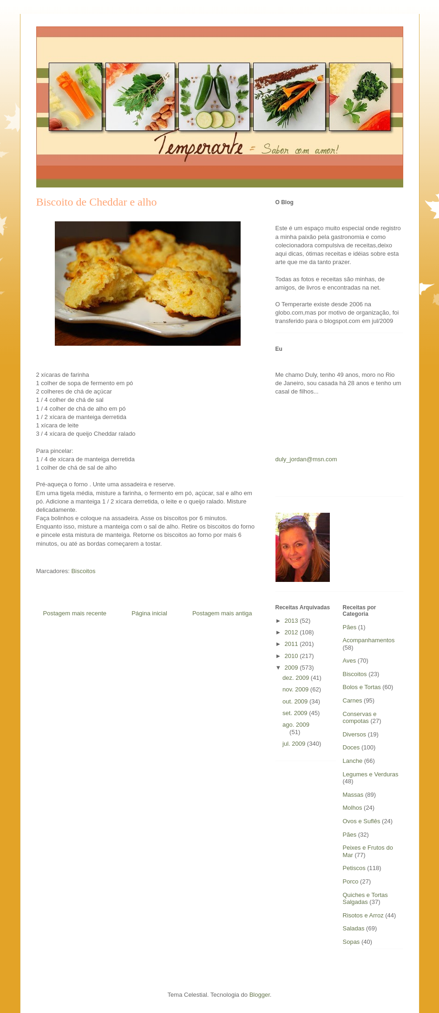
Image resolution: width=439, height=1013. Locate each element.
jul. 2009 (294, 743)
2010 (292, 655)
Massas (353, 794)
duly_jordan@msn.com (306, 459)
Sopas (351, 941)
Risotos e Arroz (363, 915)
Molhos (352, 807)
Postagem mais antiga (222, 613)
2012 (292, 632)
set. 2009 (295, 713)
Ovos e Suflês (361, 821)
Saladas (354, 928)
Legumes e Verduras (371, 774)
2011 (292, 643)
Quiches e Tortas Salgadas (365, 898)
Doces (351, 747)
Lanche (353, 760)
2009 (292, 667)
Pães (350, 627)
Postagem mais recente (75, 613)
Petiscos (354, 868)
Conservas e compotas (360, 717)
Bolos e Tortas (362, 687)
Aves (349, 660)
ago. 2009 (295, 724)
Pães (350, 834)
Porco (351, 881)
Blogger (259, 994)
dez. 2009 (296, 677)
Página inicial (149, 613)
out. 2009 (295, 701)
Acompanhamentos (369, 640)
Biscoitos (83, 571)
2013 (292, 620)
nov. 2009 (296, 689)
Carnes (352, 700)
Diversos (355, 734)
